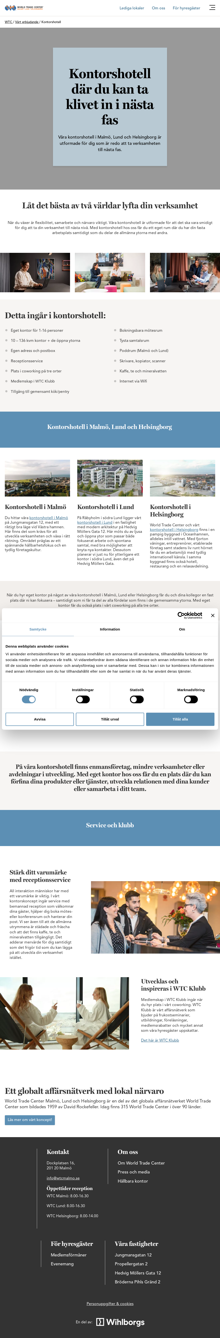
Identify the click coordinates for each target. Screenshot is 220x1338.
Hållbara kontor (133, 1181)
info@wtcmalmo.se (63, 1178)
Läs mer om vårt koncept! (30, 1120)
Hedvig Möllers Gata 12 (138, 1273)
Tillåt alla (180, 719)
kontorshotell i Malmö (48, 518)
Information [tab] (110, 629)
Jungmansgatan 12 (133, 1255)
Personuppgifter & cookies (110, 1304)
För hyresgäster (186, 8)
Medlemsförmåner (69, 1255)
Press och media (134, 1172)
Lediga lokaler (132, 8)
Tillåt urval (110, 719)
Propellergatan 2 (131, 1264)
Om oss (158, 8)
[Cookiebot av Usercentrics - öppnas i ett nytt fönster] (181, 615)
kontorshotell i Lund (94, 523)
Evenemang (62, 1264)
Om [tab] (182, 629)
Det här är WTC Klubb (160, 1041)
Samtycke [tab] (37, 629)
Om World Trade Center (141, 1163)
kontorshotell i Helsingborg (174, 530)
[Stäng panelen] (212, 615)
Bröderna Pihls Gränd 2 (137, 1282)
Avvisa (39, 719)
